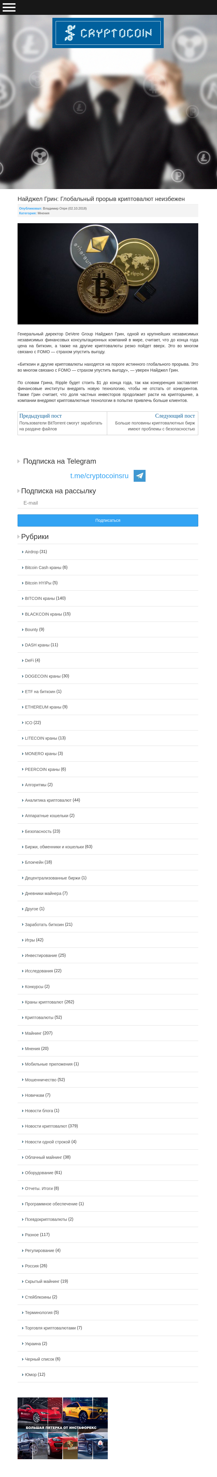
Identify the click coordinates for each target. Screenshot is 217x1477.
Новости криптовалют (46, 1126)
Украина (33, 1343)
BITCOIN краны (40, 598)
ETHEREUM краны (43, 707)
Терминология (39, 1312)
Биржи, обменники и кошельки (54, 846)
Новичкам (34, 1095)
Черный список (39, 1359)
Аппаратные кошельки (46, 816)
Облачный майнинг (43, 1157)
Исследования (39, 971)
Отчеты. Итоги (39, 1188)
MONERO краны (41, 754)
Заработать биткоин (44, 924)
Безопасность (38, 831)
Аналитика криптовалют (48, 800)
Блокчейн (34, 862)
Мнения (43, 213)
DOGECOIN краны (43, 676)
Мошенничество (40, 1079)
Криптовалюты (39, 1017)
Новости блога (39, 1110)
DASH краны (37, 645)
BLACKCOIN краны (43, 614)
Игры (30, 940)
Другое (31, 909)
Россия (32, 1266)
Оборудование (39, 1173)
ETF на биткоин (40, 691)
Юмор (31, 1374)
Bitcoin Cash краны (43, 567)
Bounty (31, 629)
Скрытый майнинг (42, 1281)
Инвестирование (41, 955)
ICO (28, 722)
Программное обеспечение (51, 1204)
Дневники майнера (43, 893)
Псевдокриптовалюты (46, 1219)
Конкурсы (34, 986)
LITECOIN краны (41, 738)
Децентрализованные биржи (52, 878)
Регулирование (39, 1250)
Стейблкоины (38, 1297)
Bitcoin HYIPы (38, 583)
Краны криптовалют (44, 1002)
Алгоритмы (35, 784)
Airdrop (31, 552)
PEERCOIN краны (42, 769)
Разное (32, 1235)
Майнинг (33, 1033)
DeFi (29, 660)
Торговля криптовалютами (50, 1328)
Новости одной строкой (47, 1142)
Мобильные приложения (49, 1064)
